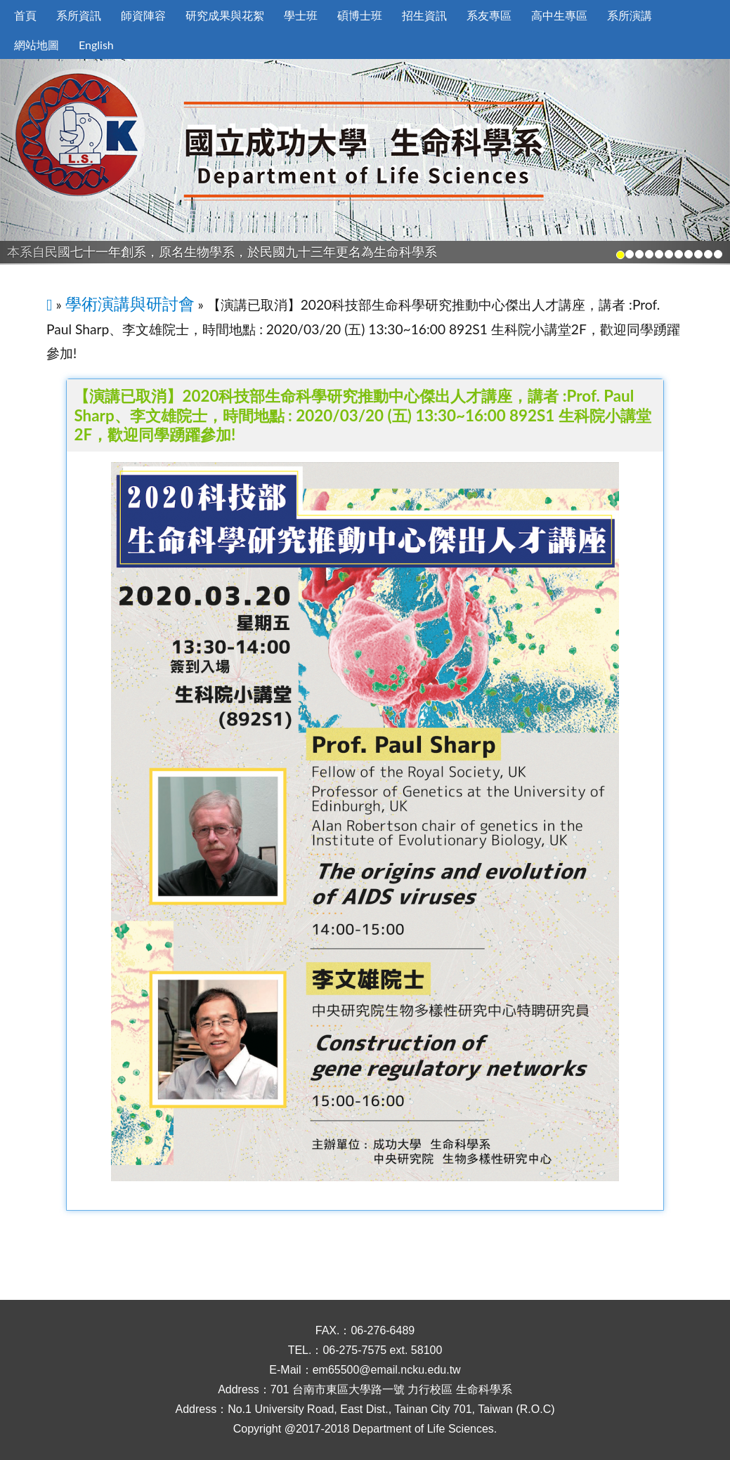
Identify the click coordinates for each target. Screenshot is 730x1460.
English (96, 44)
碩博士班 (359, 15)
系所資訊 (78, 15)
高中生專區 (559, 15)
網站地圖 (36, 44)
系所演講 (629, 15)
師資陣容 (143, 15)
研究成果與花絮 (224, 15)
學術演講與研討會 (130, 303)
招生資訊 (424, 15)
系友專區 (489, 15)
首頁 (25, 15)
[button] (55, 162)
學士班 (301, 15)
